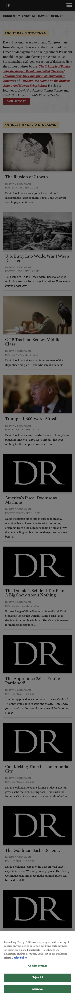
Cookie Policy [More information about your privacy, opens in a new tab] (19, 961)
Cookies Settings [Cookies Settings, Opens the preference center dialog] (37, 969)
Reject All (37, 981)
